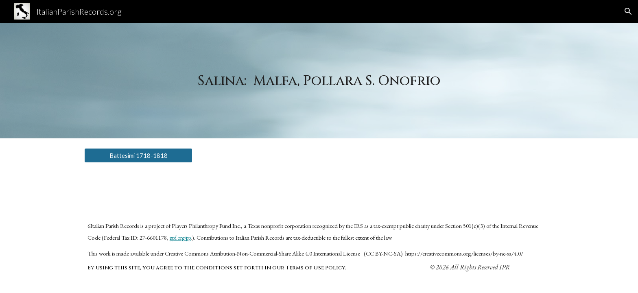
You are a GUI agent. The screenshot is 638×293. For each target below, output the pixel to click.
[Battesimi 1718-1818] (138, 155)
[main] (319, 80)
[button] (628, 11)
